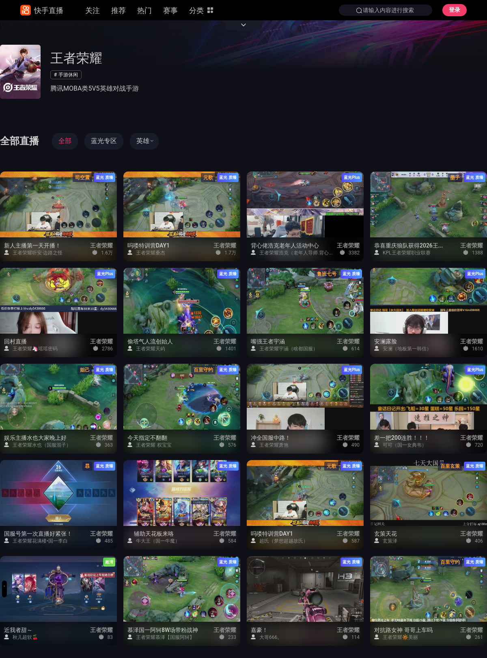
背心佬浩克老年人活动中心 (285, 246)
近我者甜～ (18, 630)
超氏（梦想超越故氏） (279, 540)
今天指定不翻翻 (147, 438)
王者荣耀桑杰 (146, 252)
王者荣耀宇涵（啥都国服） (284, 348)
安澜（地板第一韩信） (402, 348)
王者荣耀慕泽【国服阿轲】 (160, 637)
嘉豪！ (259, 630)
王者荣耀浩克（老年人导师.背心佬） (292, 252)
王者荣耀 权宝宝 (149, 444)
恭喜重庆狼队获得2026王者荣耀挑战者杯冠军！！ (410, 246)
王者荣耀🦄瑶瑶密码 (31, 348)
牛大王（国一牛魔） (153, 540)
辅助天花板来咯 (151, 534)
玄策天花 (385, 534)
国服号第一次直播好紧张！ (38, 534)
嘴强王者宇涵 (268, 342)
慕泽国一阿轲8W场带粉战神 (162, 630)
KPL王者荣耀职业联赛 (402, 252)
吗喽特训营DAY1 (148, 246)
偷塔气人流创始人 (150, 342)
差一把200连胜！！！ (401, 438)
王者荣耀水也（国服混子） (37, 444)
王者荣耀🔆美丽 (396, 637)
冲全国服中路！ (271, 438)
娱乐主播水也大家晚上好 (35, 438)
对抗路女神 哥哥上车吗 (403, 630)
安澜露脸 (385, 342)
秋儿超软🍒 (21, 637)
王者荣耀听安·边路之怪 (33, 252)
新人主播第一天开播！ (32, 246)
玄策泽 (385, 540)
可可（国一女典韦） (400, 444)
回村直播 (15, 342)
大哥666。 (266, 637)
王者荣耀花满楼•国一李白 (36, 540)
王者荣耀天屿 (146, 348)
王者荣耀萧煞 (270, 444)
